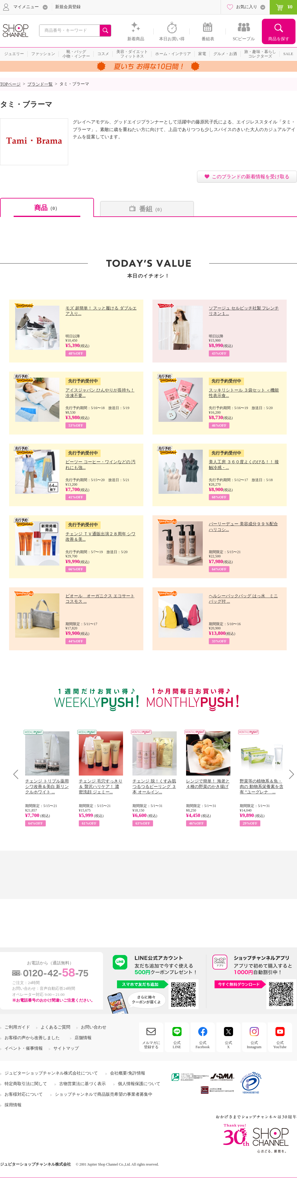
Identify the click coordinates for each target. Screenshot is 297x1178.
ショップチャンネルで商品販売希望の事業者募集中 (103, 1094)
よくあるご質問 (55, 1027)
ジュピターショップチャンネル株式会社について (51, 1073)
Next (290, 774)
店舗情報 (83, 1037)
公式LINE (177, 1045)
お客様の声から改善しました (32, 1037)
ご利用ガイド (17, 1027)
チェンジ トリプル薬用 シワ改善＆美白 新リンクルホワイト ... (47, 786)
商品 (47, 208)
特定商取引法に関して (26, 1083)
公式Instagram (254, 1045)
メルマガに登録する (151, 1045)
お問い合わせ (93, 1027)
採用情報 (13, 1105)
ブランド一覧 (40, 84)
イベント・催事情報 (24, 1048)
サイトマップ (66, 1048)
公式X (228, 1045)
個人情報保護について (139, 1083)
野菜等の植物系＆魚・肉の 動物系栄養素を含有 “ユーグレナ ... (261, 786)
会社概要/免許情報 (127, 1073)
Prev (18, 774)
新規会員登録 (68, 7)
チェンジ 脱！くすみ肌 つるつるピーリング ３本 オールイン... (154, 786)
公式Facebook (202, 1045)
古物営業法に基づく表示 (82, 1083)
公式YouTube (280, 1045)
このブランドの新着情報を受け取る (250, 176)
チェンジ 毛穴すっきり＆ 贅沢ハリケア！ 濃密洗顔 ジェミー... (100, 786)
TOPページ (10, 84)
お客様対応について (24, 1094)
